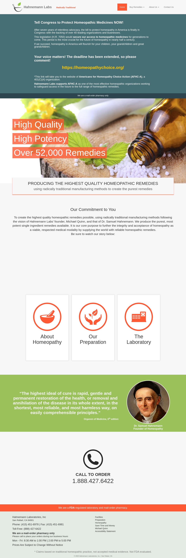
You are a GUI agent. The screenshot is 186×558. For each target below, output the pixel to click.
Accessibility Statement (105, 531)
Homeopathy (100, 523)
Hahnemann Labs (50, 7)
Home (122, 7)
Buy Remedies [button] (137, 7)
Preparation (100, 520)
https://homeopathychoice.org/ (93, 67)
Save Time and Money (105, 525)
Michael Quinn (101, 528)
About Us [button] (154, 7)
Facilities (99, 517)
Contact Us (169, 7)
